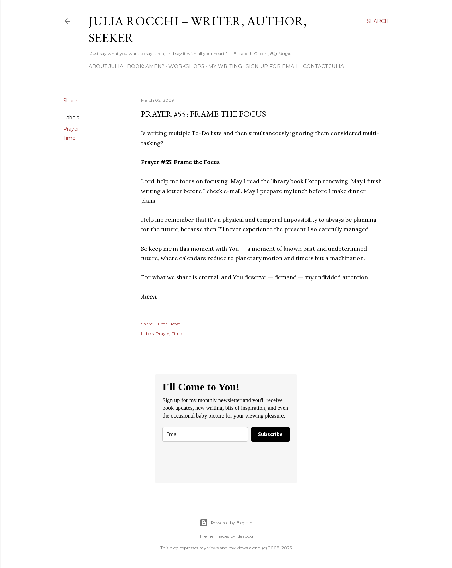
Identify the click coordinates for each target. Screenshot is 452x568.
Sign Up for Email (272, 66)
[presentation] (216, 462)
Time (69, 138)
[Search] (378, 21)
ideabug (245, 536)
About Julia (106, 66)
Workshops (186, 66)
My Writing (225, 66)
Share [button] (70, 100)
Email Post (169, 324)
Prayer (71, 129)
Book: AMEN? (146, 66)
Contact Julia (323, 66)
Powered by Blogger (226, 523)
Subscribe (270, 434)
